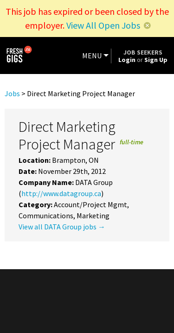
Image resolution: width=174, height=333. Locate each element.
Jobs (12, 93)
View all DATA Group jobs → (62, 226)
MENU (92, 55)
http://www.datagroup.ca (61, 193)
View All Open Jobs (103, 25)
